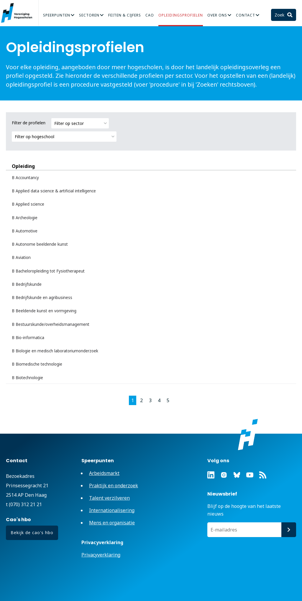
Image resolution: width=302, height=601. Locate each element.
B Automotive (24, 231)
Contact (245, 15)
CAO (149, 15)
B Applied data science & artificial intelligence (54, 191)
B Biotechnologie (27, 377)
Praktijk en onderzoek (113, 485)
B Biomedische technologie (37, 364)
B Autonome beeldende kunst (40, 244)
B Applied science (28, 204)
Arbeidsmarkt (104, 473)
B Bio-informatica (28, 337)
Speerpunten (56, 15)
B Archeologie (24, 217)
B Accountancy (25, 177)
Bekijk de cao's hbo (32, 532)
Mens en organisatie (112, 522)
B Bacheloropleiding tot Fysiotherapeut (48, 271)
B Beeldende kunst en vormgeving (44, 310)
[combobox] (80, 123)
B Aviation (21, 257)
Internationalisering (111, 510)
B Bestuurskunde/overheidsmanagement (50, 324)
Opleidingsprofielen (180, 15)
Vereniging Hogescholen (19, 13)
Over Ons (217, 15)
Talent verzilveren (109, 498)
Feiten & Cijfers (124, 15)
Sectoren (89, 15)
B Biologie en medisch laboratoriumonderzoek (55, 351)
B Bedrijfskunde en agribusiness (42, 297)
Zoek (280, 15)
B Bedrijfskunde (27, 284)
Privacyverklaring (100, 555)
